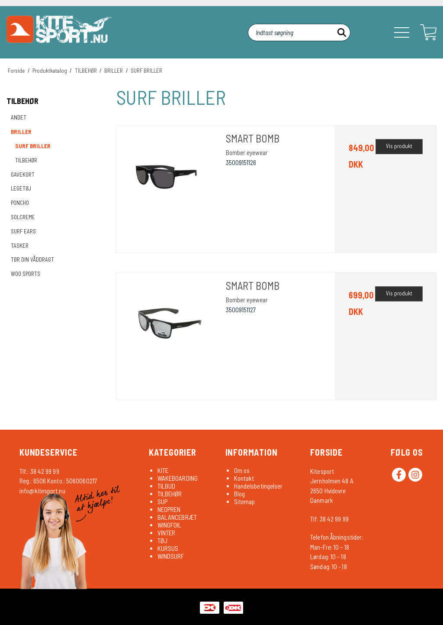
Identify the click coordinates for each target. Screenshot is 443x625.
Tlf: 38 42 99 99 (329, 519)
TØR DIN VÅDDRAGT (32, 259)
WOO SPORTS (25, 273)
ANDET (18, 117)
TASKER (20, 245)
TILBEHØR (22, 101)
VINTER (166, 533)
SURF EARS (23, 231)
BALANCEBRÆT (177, 517)
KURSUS (168, 548)
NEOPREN (169, 509)
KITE (162, 470)
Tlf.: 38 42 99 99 (39, 471)
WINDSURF (170, 556)
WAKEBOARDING (177, 478)
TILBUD (166, 486)
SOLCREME (23, 217)
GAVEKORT (23, 174)
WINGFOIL (169, 525)
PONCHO (20, 202)
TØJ (162, 540)
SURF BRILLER (33, 145)
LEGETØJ (21, 188)
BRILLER (21, 131)
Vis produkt (399, 145)
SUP (162, 501)
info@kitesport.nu (42, 491)
